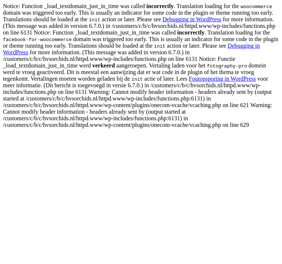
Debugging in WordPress (192, 19)
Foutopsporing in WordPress (222, 79)
